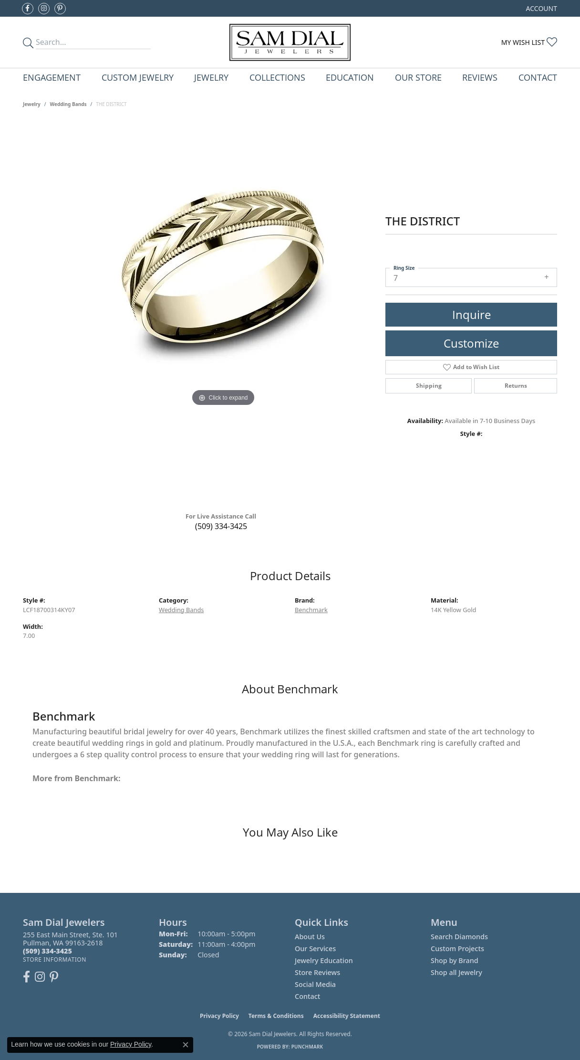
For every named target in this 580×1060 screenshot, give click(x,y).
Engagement (52, 77)
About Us (310, 936)
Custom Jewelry (138, 77)
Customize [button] (471, 343)
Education (350, 77)
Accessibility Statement (346, 1016)
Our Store (418, 77)
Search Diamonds (459, 936)
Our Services (315, 948)
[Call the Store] (47, 950)
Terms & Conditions (276, 1016)
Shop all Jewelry (456, 972)
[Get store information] (54, 959)
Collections (277, 77)
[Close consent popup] (185, 1045)
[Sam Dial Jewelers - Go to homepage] (290, 42)
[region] (223, 313)
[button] (540, 8)
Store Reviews (317, 972)
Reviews (479, 77)
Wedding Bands (68, 104)
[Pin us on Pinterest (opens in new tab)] (60, 8)
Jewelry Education (324, 960)
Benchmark (311, 609)
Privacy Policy (219, 1016)
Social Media (315, 984)
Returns (516, 386)
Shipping (429, 386)
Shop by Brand (454, 960)
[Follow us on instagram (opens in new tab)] (44, 8)
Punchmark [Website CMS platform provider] (307, 1046)
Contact (537, 77)
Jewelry (211, 77)
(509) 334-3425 (221, 526)
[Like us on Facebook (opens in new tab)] (27, 8)
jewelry (32, 104)
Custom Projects (457, 948)
